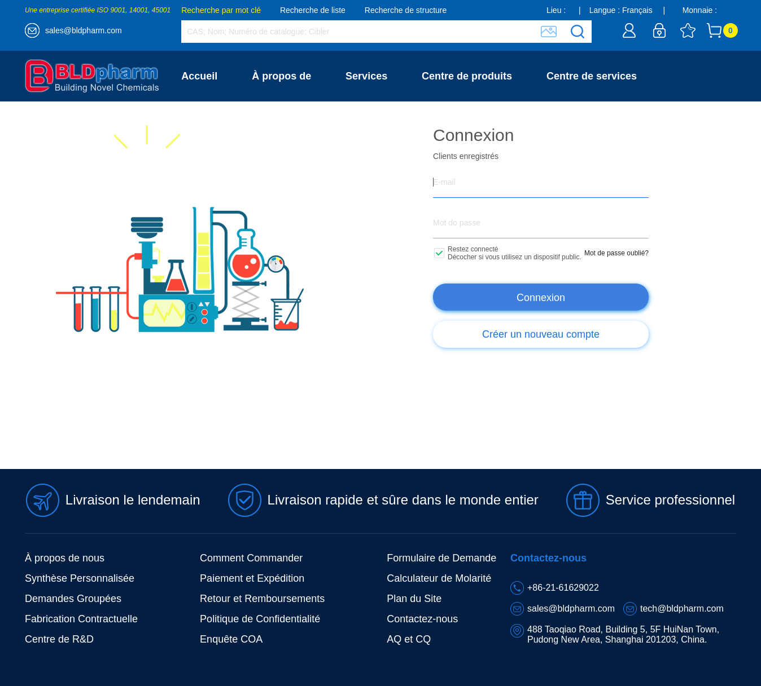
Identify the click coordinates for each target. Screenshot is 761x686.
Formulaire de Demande (441, 558)
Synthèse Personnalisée (79, 578)
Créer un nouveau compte (541, 334)
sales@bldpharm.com (83, 30)
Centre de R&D (59, 639)
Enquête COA (231, 639)
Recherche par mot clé (221, 10)
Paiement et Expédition (252, 578)
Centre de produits (467, 76)
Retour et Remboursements (262, 598)
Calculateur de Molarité (439, 578)
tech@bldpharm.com (682, 608)
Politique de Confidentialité (260, 619)
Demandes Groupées (73, 598)
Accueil (199, 76)
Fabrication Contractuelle (81, 619)
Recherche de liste (312, 10)
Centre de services (591, 76)
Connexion (541, 297)
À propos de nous (64, 558)
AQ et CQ (409, 639)
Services (366, 76)
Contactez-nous (219, 126)
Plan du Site (414, 598)
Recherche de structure (406, 10)
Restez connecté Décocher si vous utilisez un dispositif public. (514, 253)
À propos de (281, 76)
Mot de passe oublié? (616, 253)
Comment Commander (251, 558)
